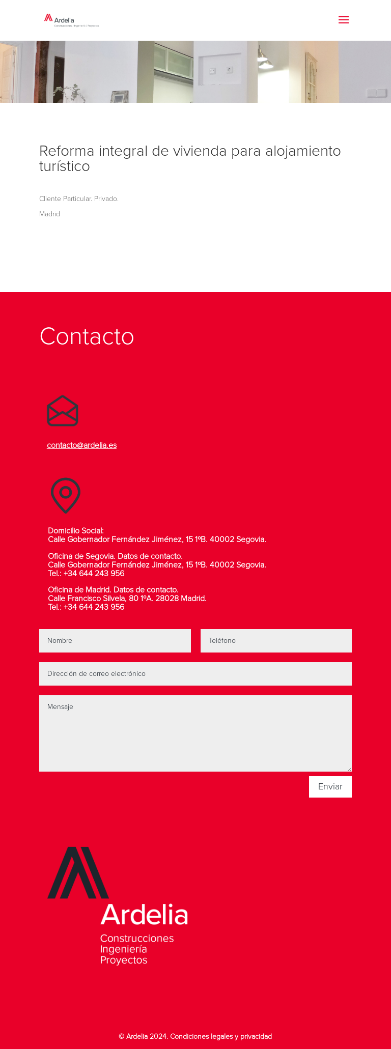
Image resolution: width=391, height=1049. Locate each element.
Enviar (330, 786)
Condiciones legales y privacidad (221, 1036)
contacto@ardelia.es (82, 445)
